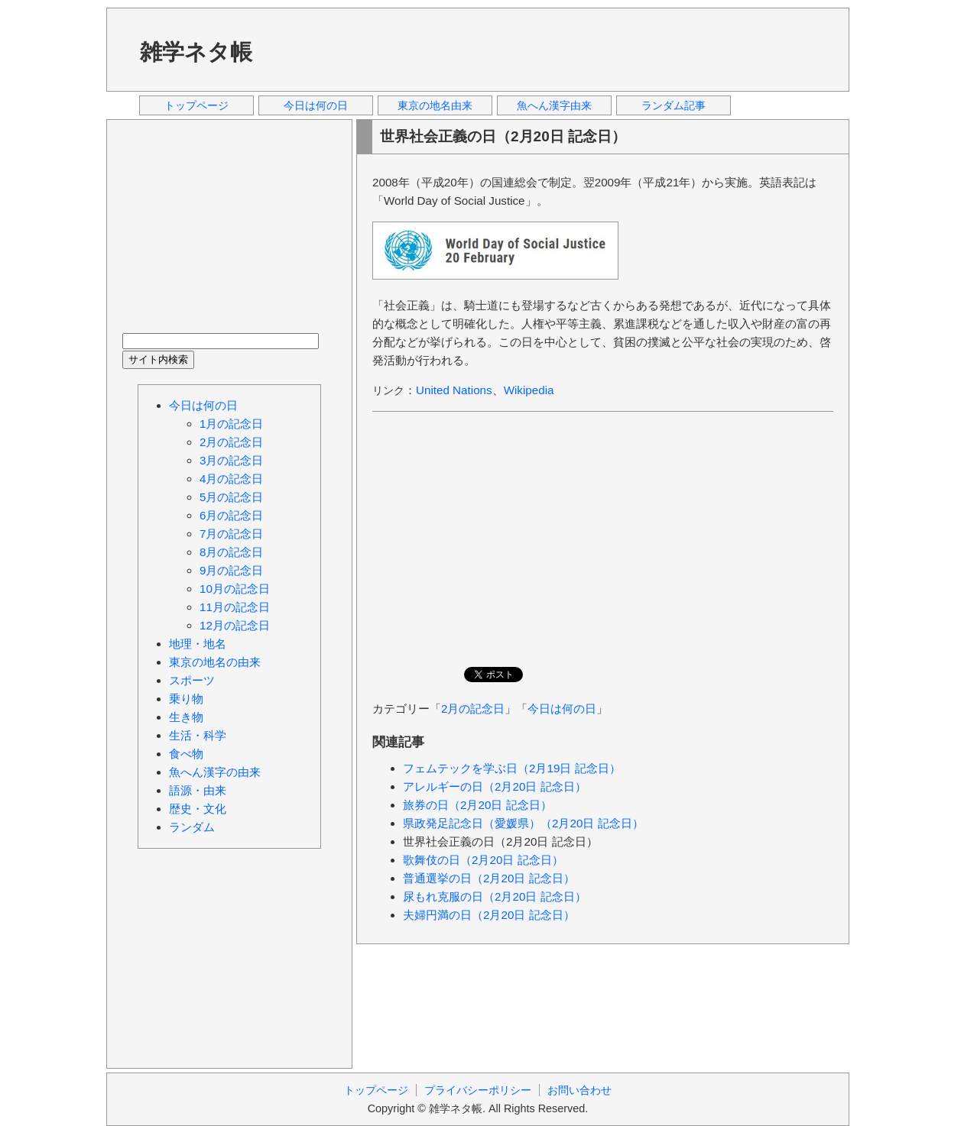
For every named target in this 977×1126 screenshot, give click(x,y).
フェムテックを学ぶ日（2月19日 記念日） (512, 768)
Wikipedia (529, 389)
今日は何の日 (316, 105)
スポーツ (192, 680)
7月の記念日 (231, 533)
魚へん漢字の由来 (215, 771)
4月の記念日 (231, 478)
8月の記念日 (231, 551)
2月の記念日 (473, 708)
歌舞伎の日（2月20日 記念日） (483, 859)
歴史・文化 (197, 808)
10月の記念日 (235, 588)
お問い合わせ (579, 1090)
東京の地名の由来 (215, 661)
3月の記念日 (231, 460)
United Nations (454, 389)
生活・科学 (197, 735)
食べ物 (186, 753)
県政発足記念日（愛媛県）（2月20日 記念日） (523, 823)
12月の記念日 (235, 625)
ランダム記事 (673, 105)
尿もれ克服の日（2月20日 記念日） (494, 896)
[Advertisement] (556, 49)
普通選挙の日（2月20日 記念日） (489, 878)
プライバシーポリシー (477, 1090)
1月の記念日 (231, 423)
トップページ (196, 105)
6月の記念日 (231, 515)
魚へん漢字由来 (554, 105)
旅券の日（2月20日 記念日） (477, 804)
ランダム (192, 826)
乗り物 (186, 698)
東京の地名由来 (435, 105)
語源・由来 (197, 790)
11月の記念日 (235, 606)
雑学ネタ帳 (196, 52)
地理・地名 (197, 643)
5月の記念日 (231, 496)
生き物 (186, 716)
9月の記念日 (231, 570)
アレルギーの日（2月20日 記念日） (494, 786)
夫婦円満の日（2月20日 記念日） (489, 914)
